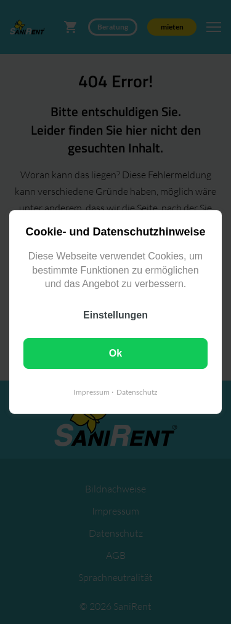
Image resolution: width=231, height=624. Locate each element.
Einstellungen (115, 315)
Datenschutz (137, 392)
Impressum (91, 392)
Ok (115, 353)
